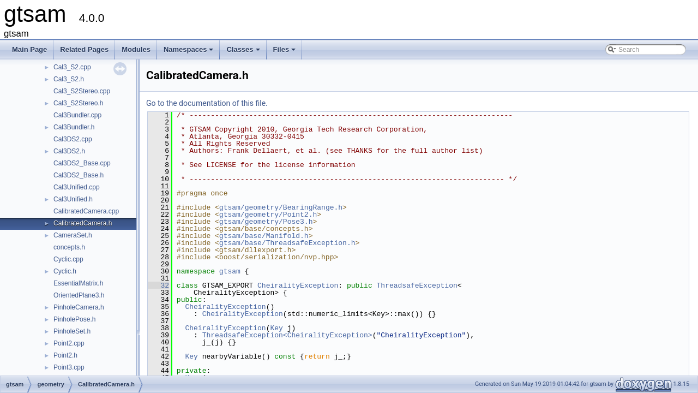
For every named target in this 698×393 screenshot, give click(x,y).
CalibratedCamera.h (82, 223)
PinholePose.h (74, 319)
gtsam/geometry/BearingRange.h (280, 207)
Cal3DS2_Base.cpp (82, 163)
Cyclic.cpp (68, 259)
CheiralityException (297, 285)
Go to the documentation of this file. (207, 103)
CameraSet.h (72, 235)
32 (158, 285)
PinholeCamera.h (78, 307)
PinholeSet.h (72, 331)
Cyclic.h (64, 271)
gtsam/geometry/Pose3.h (266, 222)
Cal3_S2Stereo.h (78, 103)
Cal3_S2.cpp (72, 67)
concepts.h (69, 247)
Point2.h (65, 355)
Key (276, 328)
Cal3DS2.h (69, 151)
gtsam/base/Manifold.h (264, 236)
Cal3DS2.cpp (72, 139)
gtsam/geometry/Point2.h (268, 214)
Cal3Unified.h (73, 199)
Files (285, 52)
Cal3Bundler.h (73, 127)
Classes (243, 52)
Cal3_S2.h (68, 79)
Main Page (29, 49)
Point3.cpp (69, 367)
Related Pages (84, 49)
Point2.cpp (69, 343)
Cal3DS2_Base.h (78, 175)
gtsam (229, 271)
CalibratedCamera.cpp (86, 211)
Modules (136, 49)
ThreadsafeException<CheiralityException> (287, 335)
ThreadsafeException (416, 285)
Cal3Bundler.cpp (77, 115)
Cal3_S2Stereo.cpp (81, 91)
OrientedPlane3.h (78, 295)
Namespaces (189, 52)
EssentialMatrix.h (78, 283)
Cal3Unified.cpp (76, 187)
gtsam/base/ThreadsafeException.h (287, 243)
